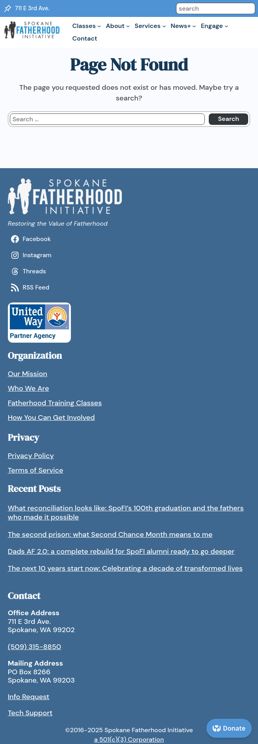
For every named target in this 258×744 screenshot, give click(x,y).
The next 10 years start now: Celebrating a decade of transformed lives (125, 568)
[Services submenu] (164, 26)
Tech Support (30, 713)
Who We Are (28, 388)
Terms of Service (35, 470)
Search (228, 119)
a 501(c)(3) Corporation (129, 739)
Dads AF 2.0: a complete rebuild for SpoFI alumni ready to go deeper (121, 551)
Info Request (29, 696)
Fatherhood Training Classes (55, 403)
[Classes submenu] (99, 26)
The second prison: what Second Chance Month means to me (110, 534)
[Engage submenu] (226, 26)
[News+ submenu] (194, 26)
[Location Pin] (7, 8)
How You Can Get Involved (51, 417)
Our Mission (27, 373)
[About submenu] (128, 26)
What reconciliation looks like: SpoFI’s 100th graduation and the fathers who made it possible (126, 512)
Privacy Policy (31, 455)
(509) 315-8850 (34, 646)
